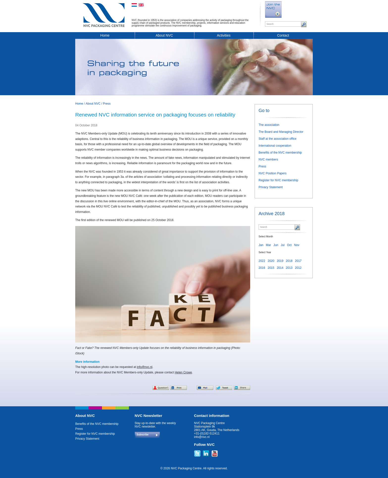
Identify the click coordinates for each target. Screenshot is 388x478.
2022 (262, 261)
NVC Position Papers (273, 173)
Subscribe (142, 434)
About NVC (164, 35)
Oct (289, 245)
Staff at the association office (277, 138)
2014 (280, 268)
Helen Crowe (183, 372)
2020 (271, 261)
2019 (280, 261)
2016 (262, 268)
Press (107, 103)
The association (269, 125)
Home (104, 35)
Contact (283, 35)
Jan (261, 245)
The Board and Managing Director (281, 132)
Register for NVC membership (278, 180)
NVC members (268, 159)
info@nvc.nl (144, 367)
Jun (275, 245)
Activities (223, 35)
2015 (271, 268)
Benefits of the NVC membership (280, 152)
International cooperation (275, 145)
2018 (289, 261)
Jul (282, 245)
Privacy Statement (271, 187)
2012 (298, 268)
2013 (289, 268)
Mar (268, 245)
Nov (296, 245)
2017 (298, 261)
